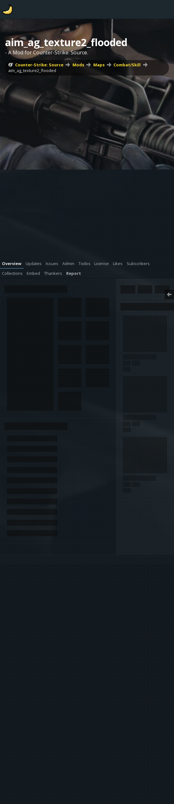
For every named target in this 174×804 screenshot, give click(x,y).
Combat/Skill (127, 65)
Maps (99, 65)
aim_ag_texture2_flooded (32, 70)
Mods (78, 65)
